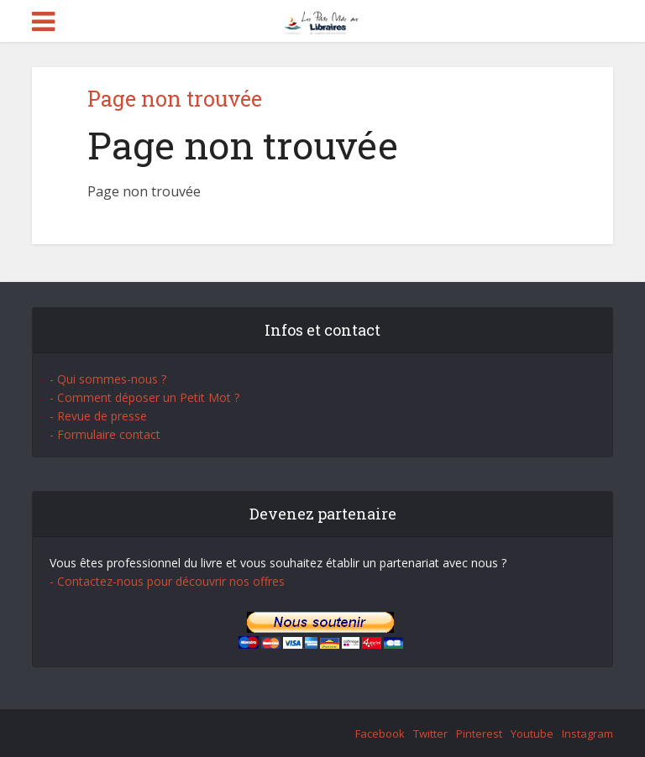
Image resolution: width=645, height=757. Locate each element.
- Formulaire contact (105, 434)
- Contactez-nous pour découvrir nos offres (167, 581)
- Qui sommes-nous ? (108, 379)
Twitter (430, 733)
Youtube (532, 733)
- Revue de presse (98, 416)
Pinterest (479, 733)
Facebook (380, 733)
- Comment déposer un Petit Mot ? (144, 397)
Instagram (587, 733)
